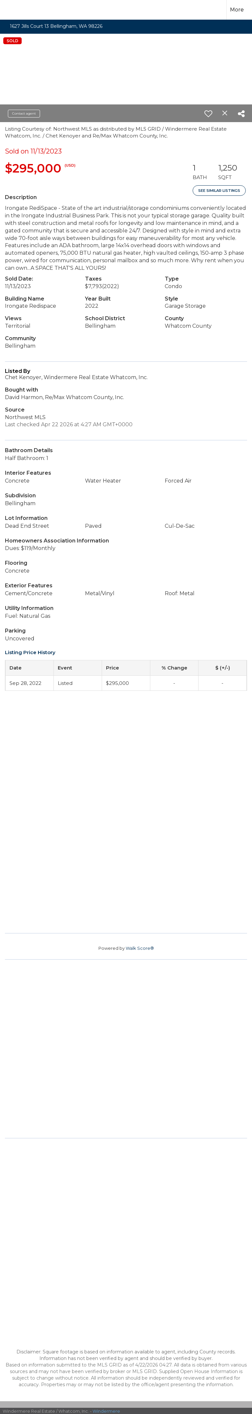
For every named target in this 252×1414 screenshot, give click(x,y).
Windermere (106, 1411)
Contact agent (24, 113)
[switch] (208, 114)
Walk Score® (140, 948)
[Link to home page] (15, 9)
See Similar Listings (219, 190)
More (237, 10)
